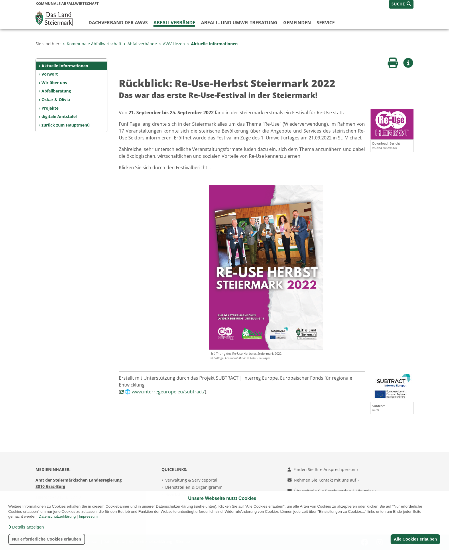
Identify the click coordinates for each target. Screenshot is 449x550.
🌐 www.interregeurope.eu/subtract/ (165, 392)
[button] (26, 527)
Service (326, 22)
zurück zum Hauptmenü (66, 125)
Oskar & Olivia (56, 99)
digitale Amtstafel (59, 116)
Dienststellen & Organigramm (193, 487)
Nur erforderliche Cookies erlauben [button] (46, 539)
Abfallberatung (56, 91)
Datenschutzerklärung (57, 516)
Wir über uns (54, 82)
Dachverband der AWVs (118, 22)
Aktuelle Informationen (212, 43)
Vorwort (50, 74)
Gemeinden (297, 22)
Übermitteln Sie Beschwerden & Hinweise (332, 491)
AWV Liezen (172, 43)
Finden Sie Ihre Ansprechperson (322, 469)
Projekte (50, 108)
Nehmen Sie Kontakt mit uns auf (323, 480)
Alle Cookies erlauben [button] (415, 539)
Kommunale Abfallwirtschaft (92, 43)
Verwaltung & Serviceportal (191, 480)
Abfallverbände (174, 22)
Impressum (88, 516)
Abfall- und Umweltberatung (239, 22)
